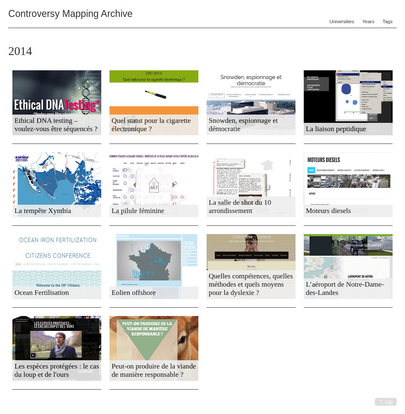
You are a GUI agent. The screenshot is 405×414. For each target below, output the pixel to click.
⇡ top (386, 402)
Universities (341, 21)
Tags (388, 21)
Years (368, 21)
